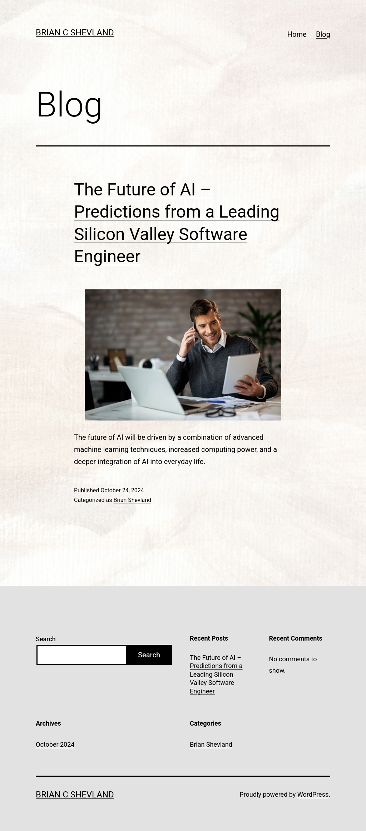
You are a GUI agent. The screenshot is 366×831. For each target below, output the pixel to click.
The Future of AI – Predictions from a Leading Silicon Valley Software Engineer (216, 674)
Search (46, 639)
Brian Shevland (132, 500)
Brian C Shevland (75, 33)
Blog (323, 34)
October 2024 (55, 744)
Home (297, 34)
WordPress (312, 794)
